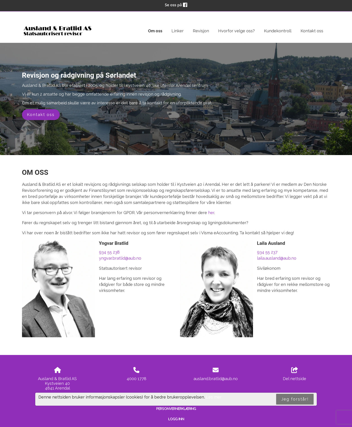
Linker (178, 30)
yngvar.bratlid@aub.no (120, 258)
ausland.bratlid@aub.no (216, 378)
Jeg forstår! (295, 399)
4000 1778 (136, 378)
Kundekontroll (277, 30)
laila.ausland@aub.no (276, 258)
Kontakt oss (312, 30)
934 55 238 (109, 252)
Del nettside (294, 374)
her (211, 212)
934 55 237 (267, 252)
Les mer (214, 397)
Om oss (155, 30)
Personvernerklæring (176, 408)
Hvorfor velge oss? (236, 30)
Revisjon (201, 30)
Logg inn (176, 419)
